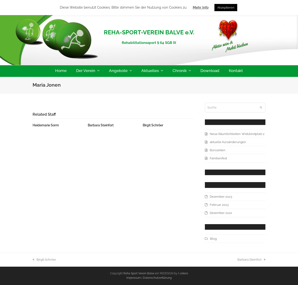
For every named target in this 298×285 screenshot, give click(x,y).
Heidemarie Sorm (46, 125)
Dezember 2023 (221, 196)
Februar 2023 (219, 204)
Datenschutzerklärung (157, 277)
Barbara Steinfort (101, 125)
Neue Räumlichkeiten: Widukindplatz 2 (237, 134)
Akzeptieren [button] (225, 7)
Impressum (134, 277)
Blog (213, 238)
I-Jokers (183, 273)
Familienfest (218, 158)
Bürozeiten (217, 150)
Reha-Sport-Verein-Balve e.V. (149, 22)
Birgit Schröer (153, 125)
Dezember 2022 (221, 213)
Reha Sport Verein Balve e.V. (141, 273)
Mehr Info (201, 7)
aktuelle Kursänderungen (228, 142)
